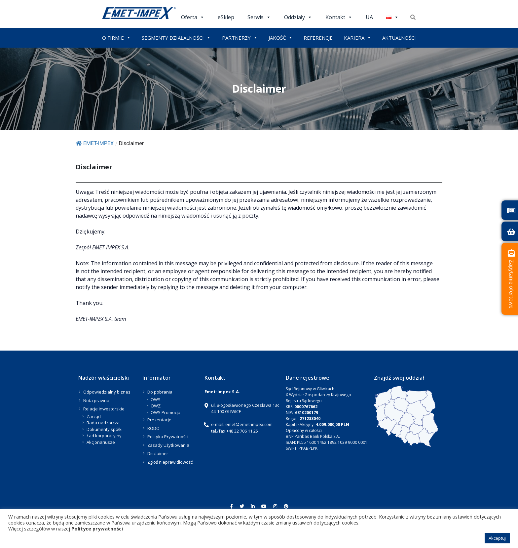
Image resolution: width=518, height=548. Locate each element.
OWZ (156, 406)
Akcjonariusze (101, 442)
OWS (156, 399)
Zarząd (94, 416)
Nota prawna (96, 400)
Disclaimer (157, 453)
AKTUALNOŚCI (399, 37)
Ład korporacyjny (104, 436)
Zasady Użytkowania (168, 445)
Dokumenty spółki (105, 429)
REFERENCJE (318, 37)
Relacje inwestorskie (104, 409)
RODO (153, 428)
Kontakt (338, 17)
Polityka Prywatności (167, 437)
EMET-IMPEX (95, 143)
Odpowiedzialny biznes (106, 392)
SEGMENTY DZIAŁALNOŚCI (176, 37)
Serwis (259, 17)
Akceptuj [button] (497, 538)
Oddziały (298, 17)
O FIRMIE (116, 37)
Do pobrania (159, 392)
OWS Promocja (165, 412)
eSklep (226, 17)
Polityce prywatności (97, 528)
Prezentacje (159, 420)
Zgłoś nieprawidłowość (170, 462)
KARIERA (357, 37)
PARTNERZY (240, 37)
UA (369, 17)
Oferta (192, 17)
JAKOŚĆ (281, 37)
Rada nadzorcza (103, 423)
